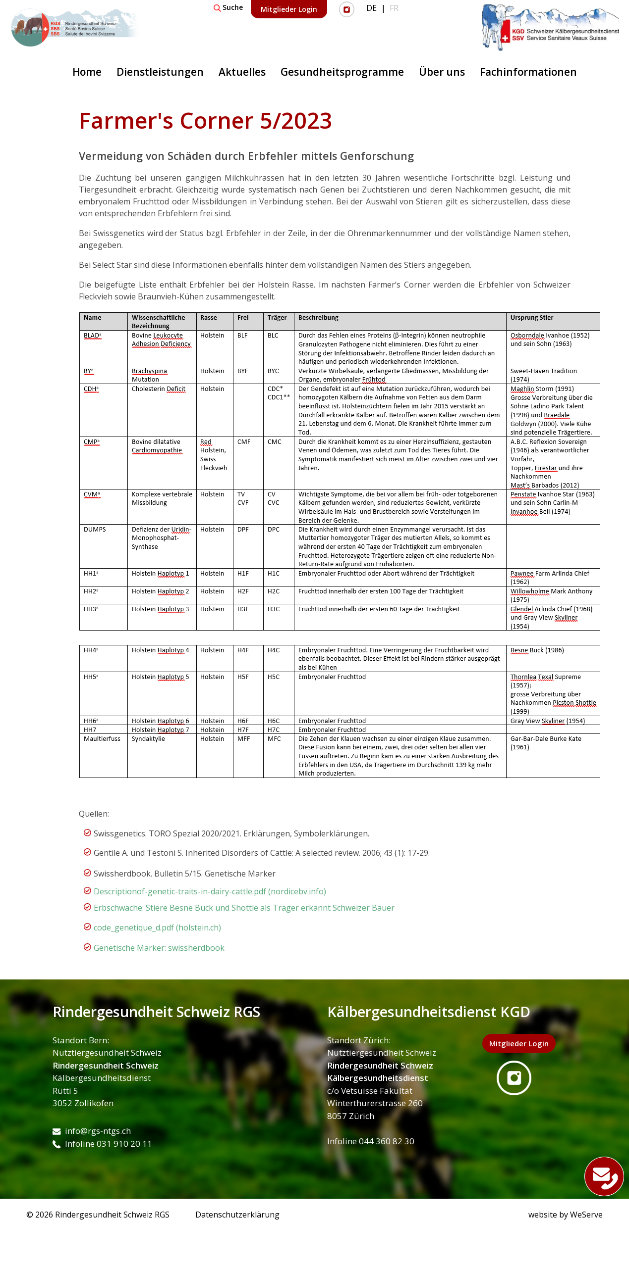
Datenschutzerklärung (237, 1214)
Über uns (442, 72)
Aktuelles (242, 72)
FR (394, 7)
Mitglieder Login (289, 9)
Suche (228, 7)
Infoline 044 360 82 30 (370, 1141)
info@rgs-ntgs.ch (92, 1130)
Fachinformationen (528, 72)
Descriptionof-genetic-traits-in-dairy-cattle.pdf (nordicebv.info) (210, 891)
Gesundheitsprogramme (342, 72)
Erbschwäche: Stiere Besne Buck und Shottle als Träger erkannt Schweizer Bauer (244, 907)
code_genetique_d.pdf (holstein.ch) (157, 927)
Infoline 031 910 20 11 (102, 1143)
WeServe (586, 1214)
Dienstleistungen (160, 72)
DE (371, 7)
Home (87, 72)
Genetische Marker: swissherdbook (159, 947)
